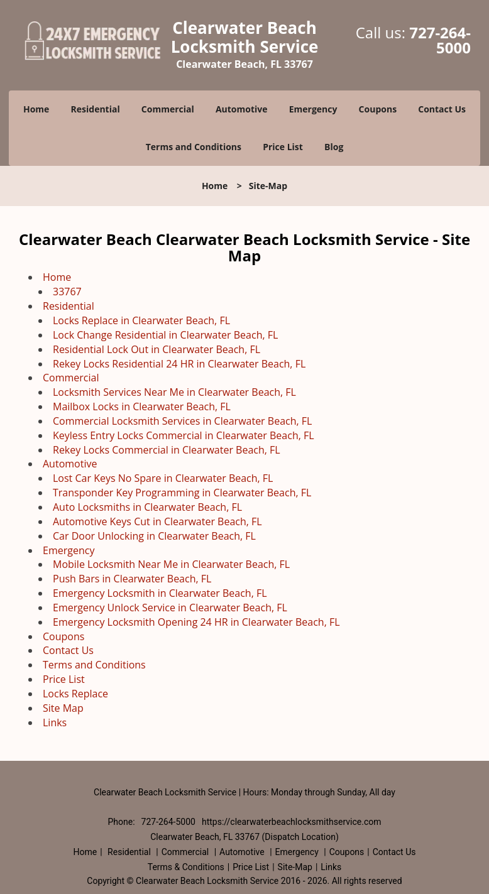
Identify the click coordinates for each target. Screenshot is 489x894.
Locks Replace (75, 693)
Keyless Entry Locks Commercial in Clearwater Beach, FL (183, 435)
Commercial (167, 109)
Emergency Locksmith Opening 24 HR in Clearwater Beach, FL (196, 622)
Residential (95, 109)
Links (55, 722)
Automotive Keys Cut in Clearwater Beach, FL (157, 521)
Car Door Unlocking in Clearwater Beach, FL (154, 536)
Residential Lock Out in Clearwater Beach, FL (156, 349)
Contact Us (442, 109)
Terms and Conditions (193, 147)
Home (36, 109)
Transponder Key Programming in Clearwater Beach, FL (182, 492)
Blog (333, 147)
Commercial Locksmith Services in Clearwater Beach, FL (182, 421)
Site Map (63, 708)
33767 (67, 291)
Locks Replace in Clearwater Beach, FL (141, 320)
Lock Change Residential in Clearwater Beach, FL (165, 335)
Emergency (313, 109)
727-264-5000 (440, 40)
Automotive (242, 109)
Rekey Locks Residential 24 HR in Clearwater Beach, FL (179, 364)
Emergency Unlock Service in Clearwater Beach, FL (170, 607)
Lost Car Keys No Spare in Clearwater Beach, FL (163, 478)
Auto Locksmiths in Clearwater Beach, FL (147, 507)
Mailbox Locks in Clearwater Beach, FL (142, 406)
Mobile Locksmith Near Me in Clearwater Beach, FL (171, 564)
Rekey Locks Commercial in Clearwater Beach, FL (166, 450)
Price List (283, 147)
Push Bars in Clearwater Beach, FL (132, 579)
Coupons (378, 109)
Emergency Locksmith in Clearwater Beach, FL (160, 593)
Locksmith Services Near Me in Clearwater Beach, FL (174, 392)
